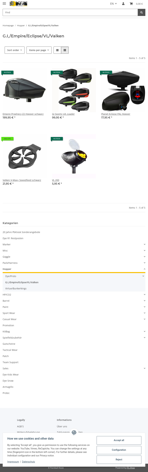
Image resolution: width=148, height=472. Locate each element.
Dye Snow (8, 380)
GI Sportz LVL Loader (63, 114)
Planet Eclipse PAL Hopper (115, 114)
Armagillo (8, 386)
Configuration (118, 450)
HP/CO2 (7, 294)
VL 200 (55, 180)
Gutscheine (9, 343)
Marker (7, 244)
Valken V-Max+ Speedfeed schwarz (22, 180)
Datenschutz (29, 461)
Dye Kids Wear (11, 374)
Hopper (7, 269)
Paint (5, 306)
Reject (118, 459)
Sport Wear (9, 313)
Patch (6, 356)
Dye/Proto (10, 276)
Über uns (62, 426)
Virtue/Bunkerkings (16, 288)
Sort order (13, 50)
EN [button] (112, 3)
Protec (6, 393)
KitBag (6, 331)
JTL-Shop (131, 467)
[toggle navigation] (4, 2)
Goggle (6, 256)
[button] (123, 3)
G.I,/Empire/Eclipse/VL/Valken (21, 282)
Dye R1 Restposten (13, 238)
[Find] (70, 12)
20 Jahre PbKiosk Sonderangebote (21, 232)
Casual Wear (10, 319)
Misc (5, 250)
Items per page (37, 50)
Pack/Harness (10, 262)
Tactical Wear (10, 350)
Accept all (118, 440)
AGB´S (20, 426)
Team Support (10, 362)
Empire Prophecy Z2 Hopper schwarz (23, 114)
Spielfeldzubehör (12, 337)
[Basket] (136, 3)
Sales (5, 368)
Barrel (6, 300)
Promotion (8, 325)
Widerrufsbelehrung (28, 432)
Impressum (14, 461)
